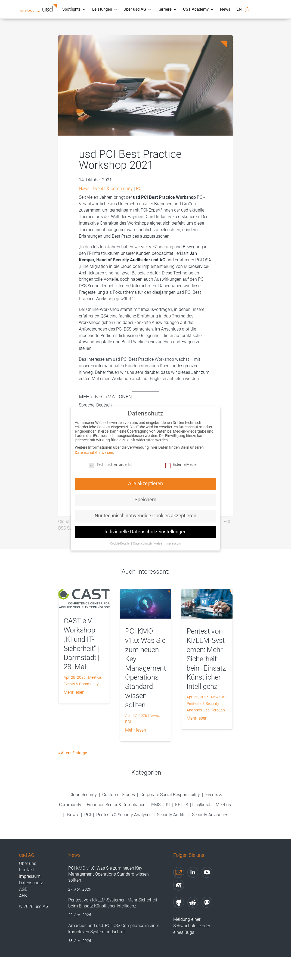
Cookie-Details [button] (120, 538)
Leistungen (102, 10)
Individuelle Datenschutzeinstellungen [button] (145, 527)
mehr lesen (74, 692)
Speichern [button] (145, 495)
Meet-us (95, 677)
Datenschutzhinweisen (94, 448)
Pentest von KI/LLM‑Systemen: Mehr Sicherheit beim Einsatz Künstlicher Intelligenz (206, 658)
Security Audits (171, 814)
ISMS (155, 804)
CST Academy (196, 10)
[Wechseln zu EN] (239, 11)
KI (224, 697)
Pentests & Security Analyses (123, 814)
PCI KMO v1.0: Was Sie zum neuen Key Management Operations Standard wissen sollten (145, 668)
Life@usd (201, 804)
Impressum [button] (173, 538)
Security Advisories (210, 814)
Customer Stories (118, 794)
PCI (139, 188)
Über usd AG (134, 10)
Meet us (223, 804)
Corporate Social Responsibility (170, 794)
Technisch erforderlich (111, 460)
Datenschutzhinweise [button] (148, 538)
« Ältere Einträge (72, 753)
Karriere (164, 10)
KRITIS (181, 804)
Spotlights (71, 10)
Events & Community (113, 188)
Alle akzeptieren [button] (145, 479)
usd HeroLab (214, 710)
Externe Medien (182, 460)
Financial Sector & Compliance (116, 804)
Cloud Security (83, 794)
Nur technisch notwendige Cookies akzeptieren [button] (145, 511)
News (225, 10)
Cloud (63, 521)
